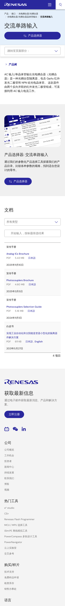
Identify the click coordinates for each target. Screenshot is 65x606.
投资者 (8, 461)
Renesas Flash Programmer (19, 519)
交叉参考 (9, 553)
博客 (6, 484)
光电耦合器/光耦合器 (28, 13)
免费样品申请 (11, 577)
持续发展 (9, 472)
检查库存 (9, 583)
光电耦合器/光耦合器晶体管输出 (22, 16)
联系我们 (9, 478)
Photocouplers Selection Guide (24, 306)
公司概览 (9, 449)
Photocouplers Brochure (20, 280)
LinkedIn (24, 429)
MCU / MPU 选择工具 (15, 525)
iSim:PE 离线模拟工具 (15, 530)
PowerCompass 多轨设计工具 (20, 536)
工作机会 (9, 455)
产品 (6, 13)
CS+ (6, 513)
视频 (6, 489)
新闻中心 (9, 466)
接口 (13, 13)
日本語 (32, 257)
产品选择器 (32, 35)
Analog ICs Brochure (17, 253)
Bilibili (6, 429)
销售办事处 (10, 588)
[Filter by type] (32, 222)
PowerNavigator (13, 542)
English (39, 341)
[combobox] (60, 4)
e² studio (9, 507)
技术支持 (9, 571)
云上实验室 (10, 547)
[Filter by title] (32, 233)
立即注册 (14, 414)
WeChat (15, 429)
